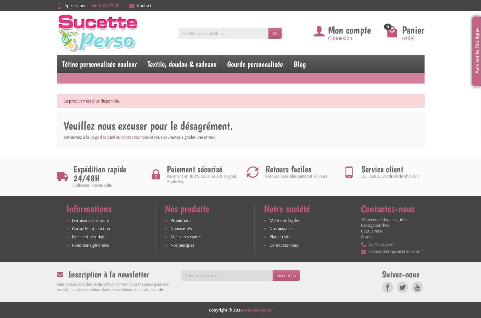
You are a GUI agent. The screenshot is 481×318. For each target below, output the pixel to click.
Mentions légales (285, 220)
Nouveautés (181, 229)
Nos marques (182, 245)
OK (275, 33)
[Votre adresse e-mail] (227, 275)
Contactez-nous (284, 245)
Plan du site (280, 237)
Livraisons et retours (90, 220)
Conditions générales (90, 245)
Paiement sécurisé (88, 237)
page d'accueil (102, 137)
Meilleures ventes (186, 237)
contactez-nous (135, 137)
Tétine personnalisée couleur (99, 64)
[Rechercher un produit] (223, 33)
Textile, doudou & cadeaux (181, 64)
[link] (387, 287)
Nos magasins (282, 229)
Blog (300, 64)
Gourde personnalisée (255, 64)
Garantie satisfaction (91, 229)
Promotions (181, 220)
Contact (140, 5)
